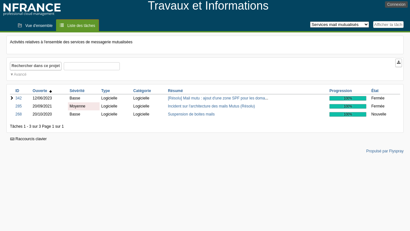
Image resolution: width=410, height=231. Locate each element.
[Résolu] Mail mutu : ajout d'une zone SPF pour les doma (216, 98)
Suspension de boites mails (191, 114)
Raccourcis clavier (28, 139)
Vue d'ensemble (39, 25)
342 (18, 98)
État (375, 91)
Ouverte (42, 91)
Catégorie (142, 91)
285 (18, 106)
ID (17, 91)
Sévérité (77, 91)
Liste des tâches (81, 25)
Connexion (396, 4)
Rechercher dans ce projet (36, 66)
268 (18, 114)
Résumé (175, 91)
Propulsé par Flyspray (385, 151)
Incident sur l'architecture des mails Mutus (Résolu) (211, 106)
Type (105, 91)
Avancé (20, 74)
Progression (340, 91)
